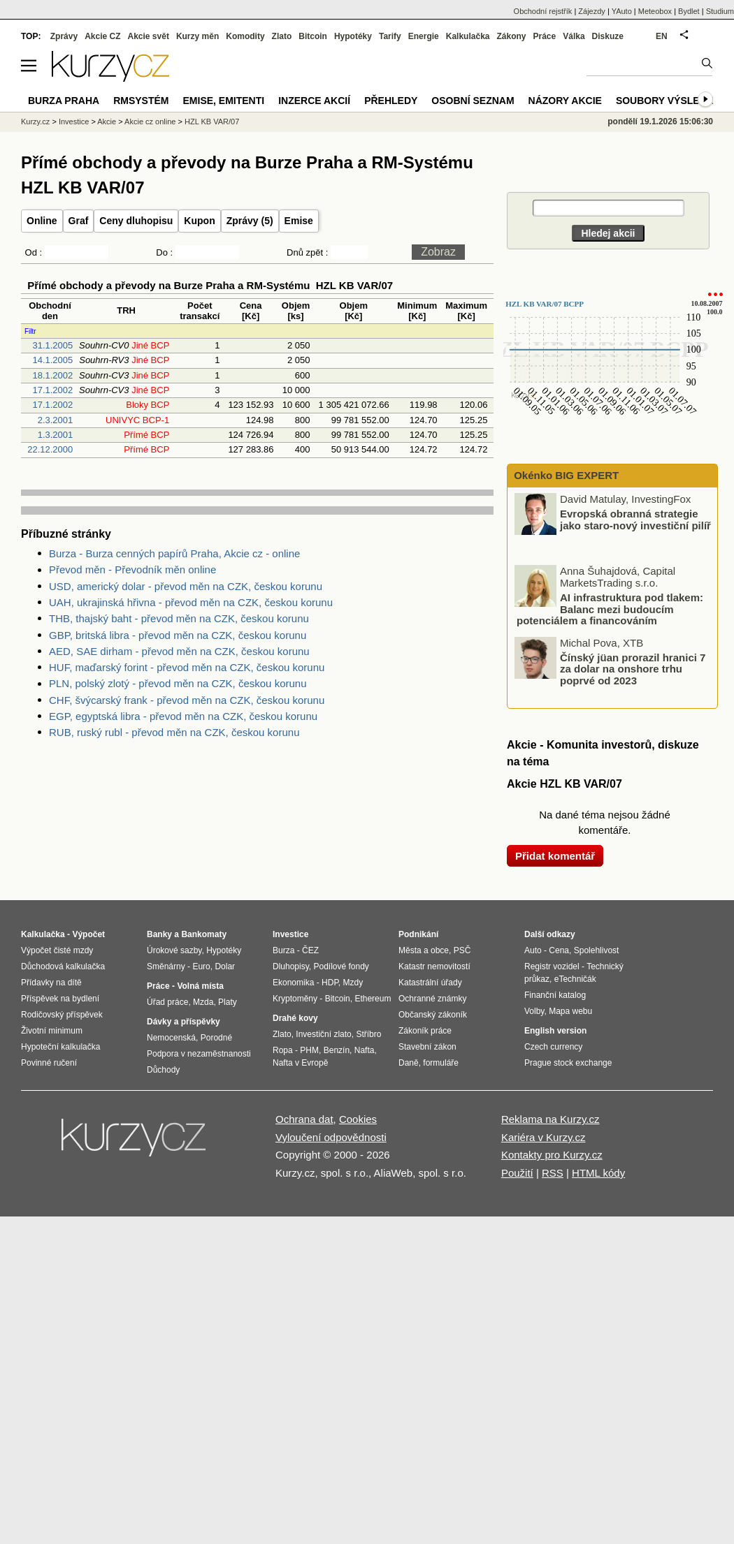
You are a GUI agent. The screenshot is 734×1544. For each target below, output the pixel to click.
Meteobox (655, 11)
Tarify (390, 36)
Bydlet (689, 11)
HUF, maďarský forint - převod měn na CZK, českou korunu (186, 667)
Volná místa (200, 986)
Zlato (282, 36)
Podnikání (418, 934)
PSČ (462, 950)
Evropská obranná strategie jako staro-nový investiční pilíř (635, 519)
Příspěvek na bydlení (60, 998)
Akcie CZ (102, 36)
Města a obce (423, 950)
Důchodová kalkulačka (63, 966)
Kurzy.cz (35, 121)
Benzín (337, 1050)
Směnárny (166, 966)
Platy (227, 1002)
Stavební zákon (427, 1047)
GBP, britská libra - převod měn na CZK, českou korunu (177, 635)
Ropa (283, 1050)
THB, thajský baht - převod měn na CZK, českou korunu (179, 618)
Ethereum (372, 998)
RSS (552, 1173)
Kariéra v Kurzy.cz (543, 1137)
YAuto (622, 11)
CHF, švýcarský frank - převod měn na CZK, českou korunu (186, 700)
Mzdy (353, 982)
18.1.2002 (52, 375)
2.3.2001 (55, 420)
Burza (283, 950)
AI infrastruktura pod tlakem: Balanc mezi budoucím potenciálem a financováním (610, 608)
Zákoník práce (425, 1031)
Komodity (245, 36)
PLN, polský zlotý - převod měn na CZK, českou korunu (178, 683)
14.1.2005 (52, 360)
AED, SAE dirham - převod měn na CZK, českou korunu (179, 651)
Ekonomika (293, 982)
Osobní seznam (472, 100)
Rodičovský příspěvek (62, 1015)
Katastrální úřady (430, 982)
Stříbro (368, 1034)
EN (662, 36)
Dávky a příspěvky (183, 1022)
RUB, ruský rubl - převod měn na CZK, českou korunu (174, 732)
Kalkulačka (468, 36)
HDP (330, 982)
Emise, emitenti (224, 100)
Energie (423, 36)
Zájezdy (591, 11)
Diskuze (608, 36)
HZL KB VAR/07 (212, 121)
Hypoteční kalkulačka (60, 1047)
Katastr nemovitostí (434, 966)
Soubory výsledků (668, 100)
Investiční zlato (323, 1034)
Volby (534, 1011)
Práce (544, 36)
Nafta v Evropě (300, 1063)
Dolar (225, 966)
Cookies (358, 1119)
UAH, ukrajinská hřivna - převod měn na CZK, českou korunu (191, 602)
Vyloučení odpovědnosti (331, 1137)
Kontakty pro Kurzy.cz (552, 1155)
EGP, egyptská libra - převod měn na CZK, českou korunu (183, 716)
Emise (299, 220)
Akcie (106, 121)
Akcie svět (148, 36)
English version (555, 1031)
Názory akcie (565, 100)
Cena (559, 950)
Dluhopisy (291, 966)
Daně (408, 1063)
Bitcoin (312, 36)
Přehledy (390, 100)
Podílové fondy (340, 966)
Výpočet (88, 934)
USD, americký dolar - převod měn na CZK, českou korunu (185, 586)
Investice (74, 121)
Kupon (199, 220)
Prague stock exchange (568, 1063)
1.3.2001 (55, 434)
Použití (517, 1173)
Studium (720, 11)
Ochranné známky (432, 998)
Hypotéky (353, 36)
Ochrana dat (304, 1119)
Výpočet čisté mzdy (57, 950)
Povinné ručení (49, 1063)
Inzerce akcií (314, 100)
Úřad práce (167, 1002)
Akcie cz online (149, 121)
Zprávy (64, 36)
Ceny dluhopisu (136, 220)
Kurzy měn (197, 36)
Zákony (511, 36)
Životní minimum (51, 1031)
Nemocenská (171, 1038)
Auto (533, 950)
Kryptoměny (295, 998)
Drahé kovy (295, 1018)
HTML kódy (598, 1173)
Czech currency (553, 1047)
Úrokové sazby (174, 950)
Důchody (163, 1070)
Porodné (216, 1038)
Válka (573, 36)
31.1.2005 (52, 345)
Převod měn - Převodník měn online (132, 569)
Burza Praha (63, 100)
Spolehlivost (596, 950)
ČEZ (310, 950)
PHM (309, 1050)
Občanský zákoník (432, 1015)
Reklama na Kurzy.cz (550, 1119)
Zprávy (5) (249, 220)
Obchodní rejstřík (543, 11)
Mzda (203, 1002)
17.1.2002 (52, 390)
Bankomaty (203, 934)
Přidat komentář (555, 856)
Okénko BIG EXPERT (565, 475)
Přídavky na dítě (51, 982)
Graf (79, 220)
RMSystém (140, 100)
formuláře (441, 1063)
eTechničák (575, 979)
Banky (159, 934)
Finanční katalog (555, 995)
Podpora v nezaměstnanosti (199, 1054)
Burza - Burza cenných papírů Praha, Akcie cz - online (174, 553)
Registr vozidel (552, 966)
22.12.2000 (50, 449)
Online (42, 220)
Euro (201, 966)
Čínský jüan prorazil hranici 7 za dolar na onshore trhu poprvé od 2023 (632, 668)
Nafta (364, 1050)
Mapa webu (570, 1011)
